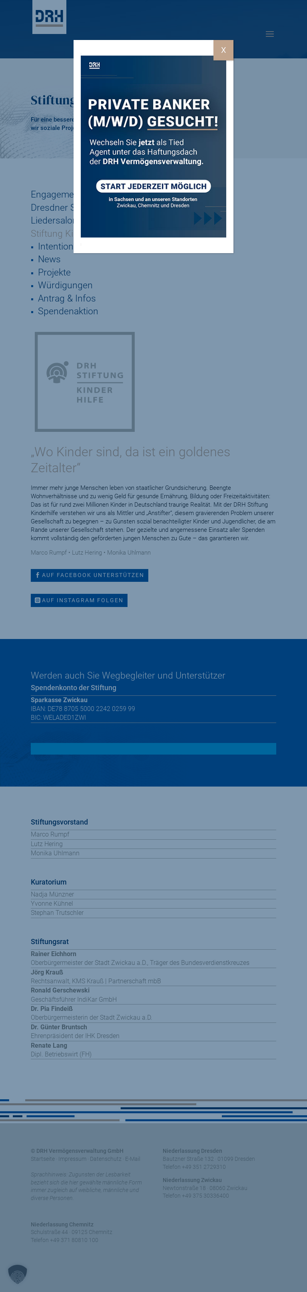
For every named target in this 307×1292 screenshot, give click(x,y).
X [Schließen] (223, 50)
